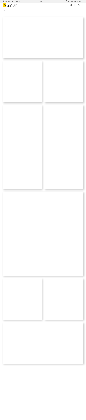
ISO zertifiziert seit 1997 (44, 1)
